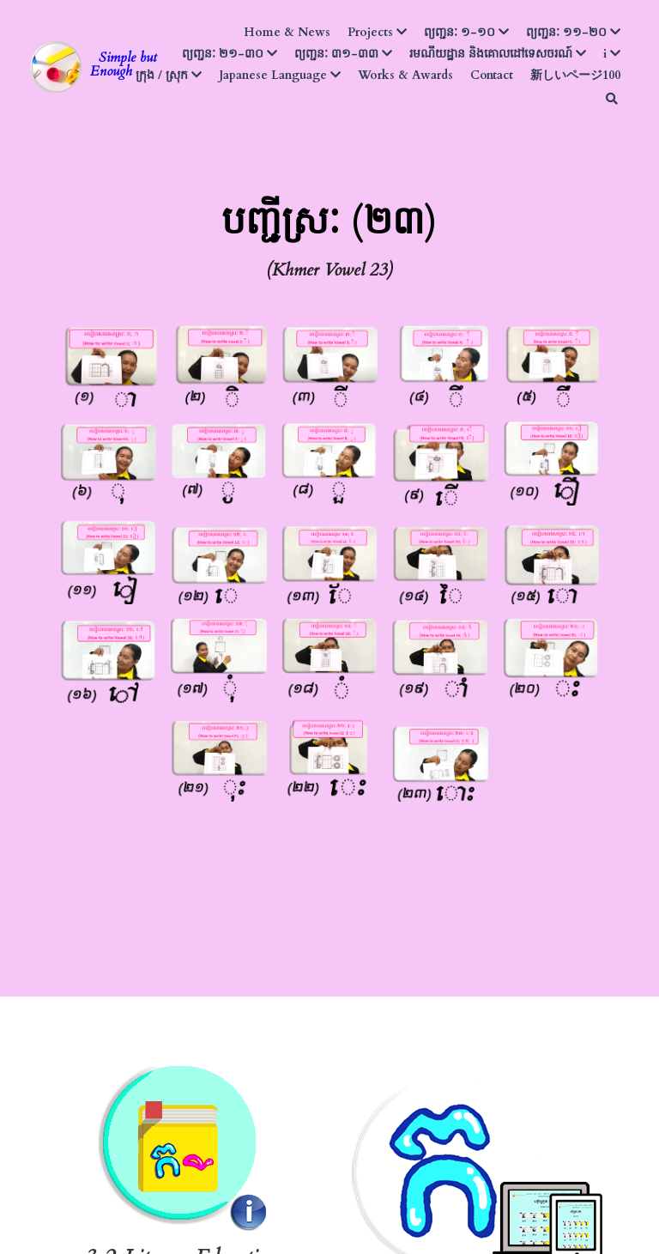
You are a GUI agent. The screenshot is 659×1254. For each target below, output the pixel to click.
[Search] (611, 99)
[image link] (56, 65)
